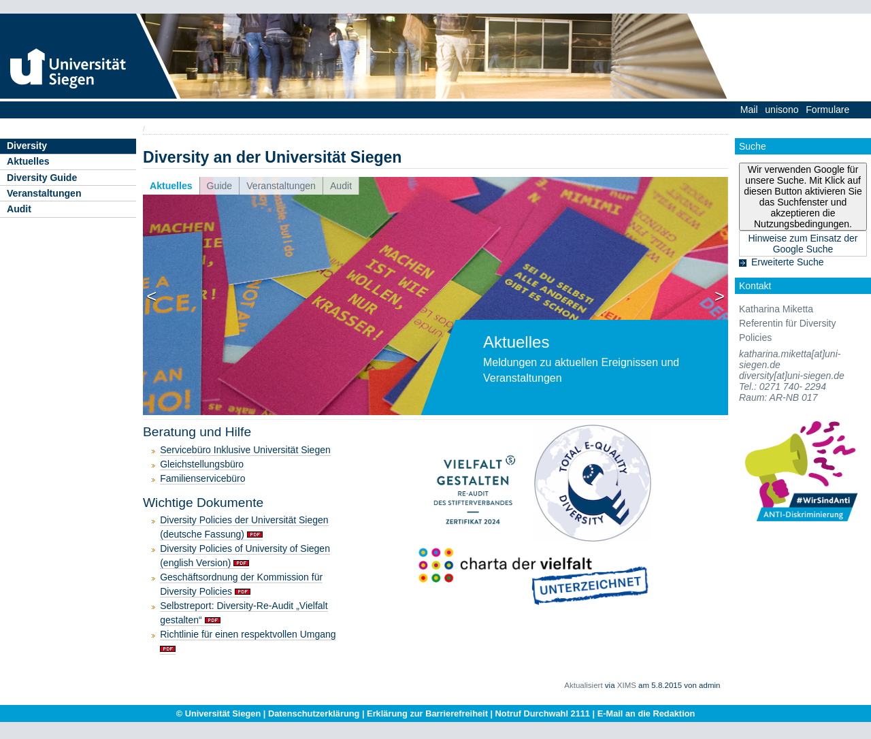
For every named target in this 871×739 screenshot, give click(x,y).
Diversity (27, 145)
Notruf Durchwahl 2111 (542, 713)
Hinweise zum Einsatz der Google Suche (802, 243)
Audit (19, 208)
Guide (220, 185)
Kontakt (755, 285)
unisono (781, 109)
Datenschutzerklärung (313, 713)
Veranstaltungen (44, 193)
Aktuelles (28, 161)
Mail (749, 109)
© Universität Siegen (218, 713)
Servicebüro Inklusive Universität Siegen (245, 449)
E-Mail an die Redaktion (646, 713)
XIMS (626, 685)
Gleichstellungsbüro (202, 464)
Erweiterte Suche (787, 262)
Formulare (827, 109)
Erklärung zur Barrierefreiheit (427, 713)
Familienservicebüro (202, 478)
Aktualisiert (583, 685)
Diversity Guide (42, 177)
